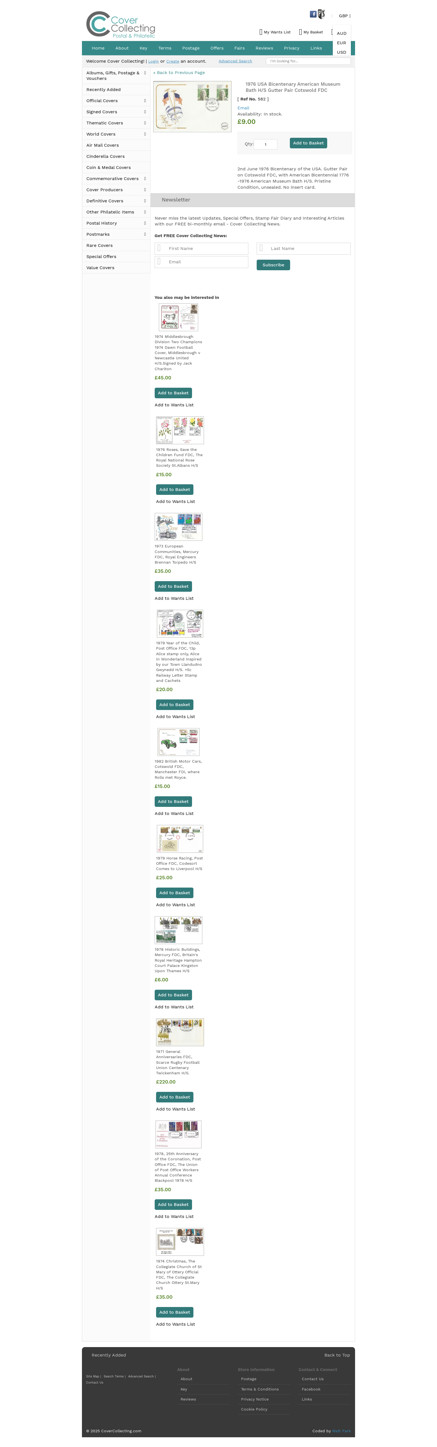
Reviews (188, 1401)
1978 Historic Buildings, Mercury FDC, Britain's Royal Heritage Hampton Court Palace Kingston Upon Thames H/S (178, 962)
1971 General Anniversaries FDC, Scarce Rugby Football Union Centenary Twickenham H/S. (178, 1064)
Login (154, 61)
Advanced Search (240, 60)
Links (307, 1401)
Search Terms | (112, 1377)
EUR (341, 42)
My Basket (313, 32)
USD (341, 52)
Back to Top (337, 1356)
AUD (342, 33)
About (186, 1380)
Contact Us (159, 1377)
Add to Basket (173, 394)
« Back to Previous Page (179, 72)
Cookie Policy (254, 1411)
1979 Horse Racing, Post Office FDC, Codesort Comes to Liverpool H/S (179, 865)
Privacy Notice (255, 1401)
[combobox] (308, 61)
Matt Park (341, 1432)
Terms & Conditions (260, 1390)
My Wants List (277, 32)
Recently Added (109, 1356)
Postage (248, 1380)
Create (175, 61)
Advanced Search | (137, 1377)
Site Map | (92, 1377)
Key (184, 1390)
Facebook (311, 1390)
